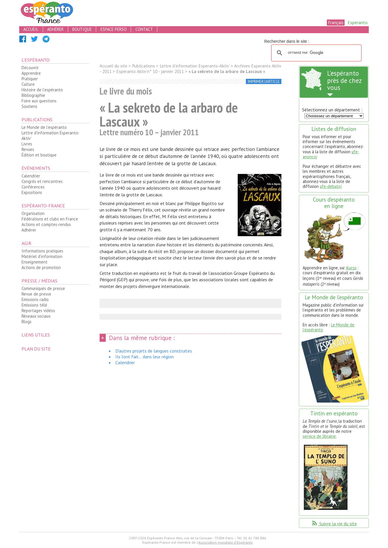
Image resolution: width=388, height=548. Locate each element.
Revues (28, 149)
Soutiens (29, 106)
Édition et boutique (39, 155)
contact (144, 29)
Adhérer (29, 230)
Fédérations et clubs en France (50, 219)
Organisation (33, 213)
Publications (37, 119)
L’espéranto (36, 60)
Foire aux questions (39, 101)
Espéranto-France (43, 206)
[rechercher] (315, 52)
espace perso (113, 29)
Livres (27, 144)
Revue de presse (36, 294)
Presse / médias (39, 281)
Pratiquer (30, 78)
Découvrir (30, 67)
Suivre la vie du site (334, 523)
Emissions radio (35, 299)
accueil (30, 29)
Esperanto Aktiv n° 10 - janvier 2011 (150, 71)
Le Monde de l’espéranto (44, 127)
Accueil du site (113, 66)
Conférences (33, 187)
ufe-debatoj (331, 186)
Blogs (26, 321)
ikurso (351, 268)
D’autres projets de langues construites (153, 351)
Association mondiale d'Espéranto (225, 542)
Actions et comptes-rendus (46, 224)
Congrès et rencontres (42, 181)
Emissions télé (34, 305)
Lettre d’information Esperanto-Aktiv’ (51, 135)
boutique (82, 29)
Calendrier (31, 176)
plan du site (36, 349)
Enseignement (34, 262)
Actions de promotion (41, 267)
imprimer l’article (264, 81)
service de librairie (319, 436)
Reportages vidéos (38, 310)
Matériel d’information (42, 256)
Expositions (32, 192)
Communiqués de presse (43, 288)
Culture (28, 84)
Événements (36, 168)
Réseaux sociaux (36, 316)
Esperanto (358, 22)
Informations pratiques (42, 251)
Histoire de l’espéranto (42, 89)
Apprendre (31, 73)
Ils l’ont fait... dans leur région (144, 357)
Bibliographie (33, 95)
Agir (26, 243)
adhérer (55, 29)
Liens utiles (36, 335)
